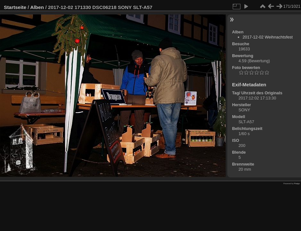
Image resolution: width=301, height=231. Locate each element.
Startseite (15, 7)
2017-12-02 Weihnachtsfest (268, 37)
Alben (37, 7)
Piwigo (297, 183)
